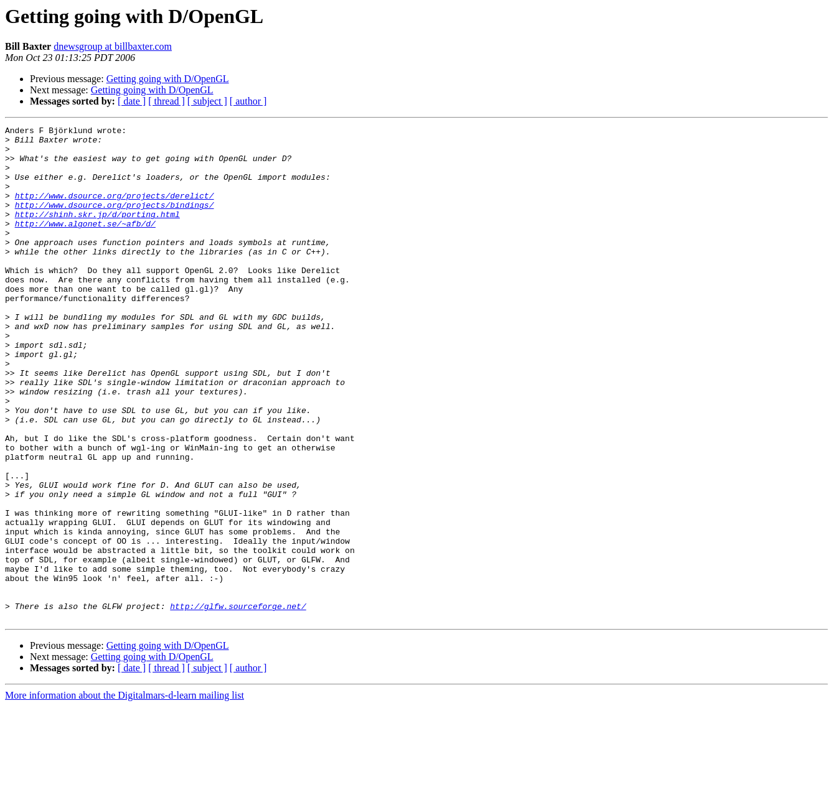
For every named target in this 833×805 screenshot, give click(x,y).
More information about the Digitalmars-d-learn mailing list (124, 794)
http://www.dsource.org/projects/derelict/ (114, 210)
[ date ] (132, 101)
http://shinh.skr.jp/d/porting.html (97, 232)
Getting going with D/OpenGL (167, 78)
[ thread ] (166, 101)
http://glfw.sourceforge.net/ (238, 703)
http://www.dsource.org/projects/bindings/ (114, 221)
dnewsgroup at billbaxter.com (113, 46)
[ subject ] (207, 101)
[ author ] (248, 101)
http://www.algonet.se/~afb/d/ (85, 243)
